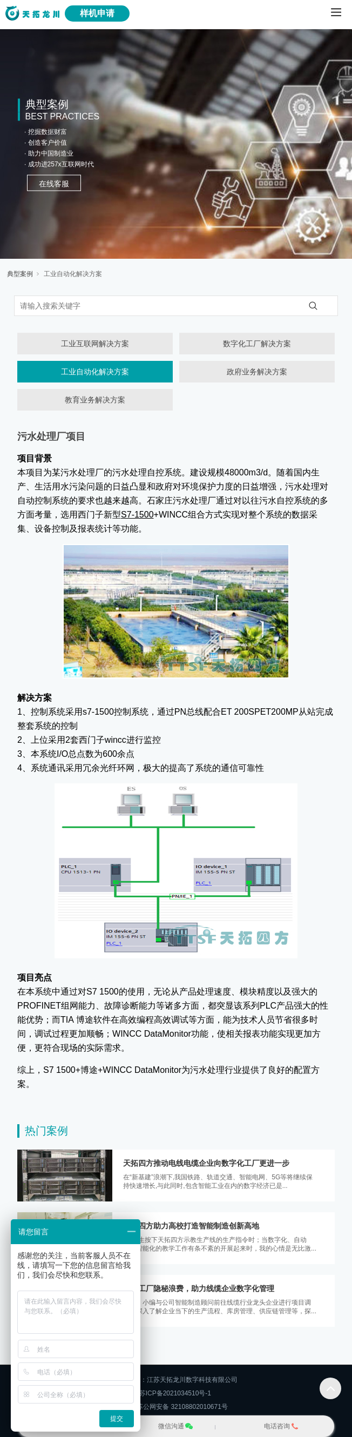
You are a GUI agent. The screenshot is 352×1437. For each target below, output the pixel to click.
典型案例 (20, 274)
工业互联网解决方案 (95, 343)
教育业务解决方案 (95, 399)
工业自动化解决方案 (73, 274)
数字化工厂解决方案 (257, 343)
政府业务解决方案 (257, 371)
